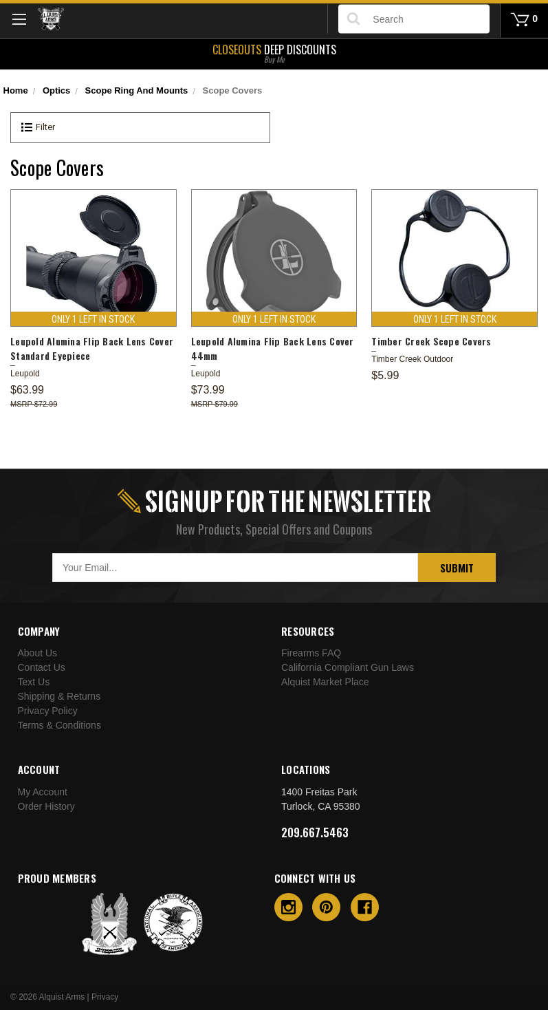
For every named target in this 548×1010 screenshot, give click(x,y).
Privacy (104, 997)
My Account (42, 791)
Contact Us (41, 667)
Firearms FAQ (311, 652)
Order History (46, 806)
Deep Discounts (274, 52)
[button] (140, 127)
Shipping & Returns (59, 696)
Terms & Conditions (59, 725)
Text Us (34, 681)
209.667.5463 (315, 832)
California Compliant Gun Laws (347, 667)
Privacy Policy (48, 710)
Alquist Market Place (325, 681)
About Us (38, 652)
